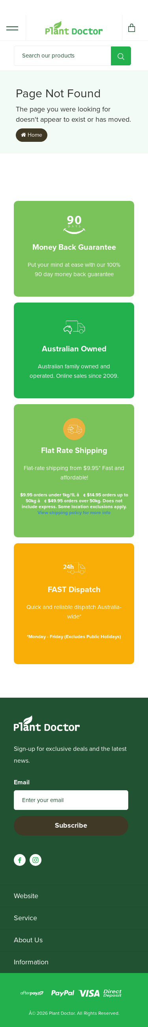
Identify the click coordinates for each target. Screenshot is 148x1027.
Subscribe (71, 825)
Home (31, 135)
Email (22, 782)
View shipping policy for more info (74, 512)
